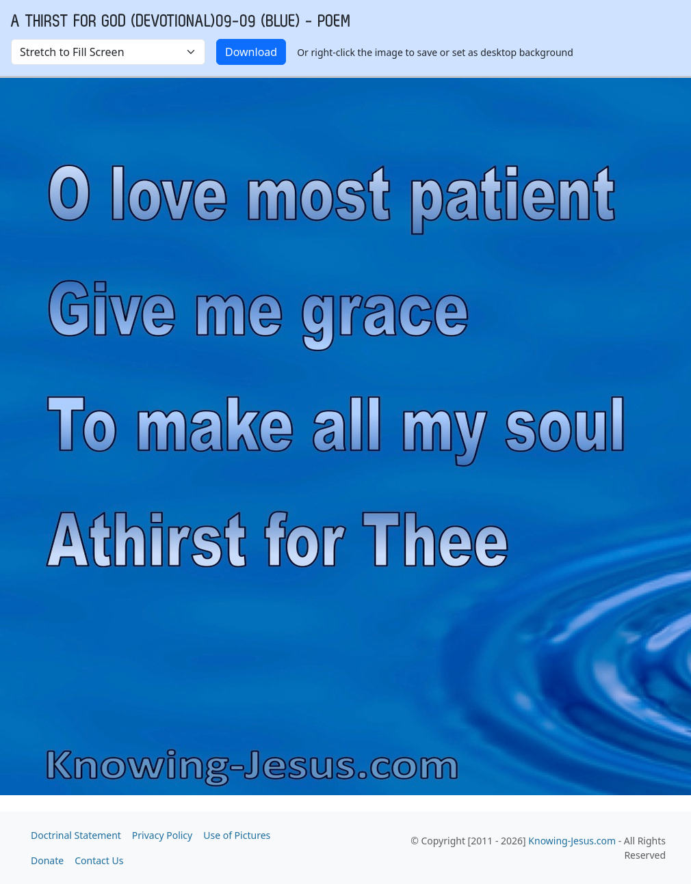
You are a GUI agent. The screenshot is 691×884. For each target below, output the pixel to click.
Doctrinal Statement (76, 835)
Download (251, 51)
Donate (47, 860)
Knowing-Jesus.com (572, 840)
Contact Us (99, 860)
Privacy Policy (162, 835)
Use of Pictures (236, 835)
